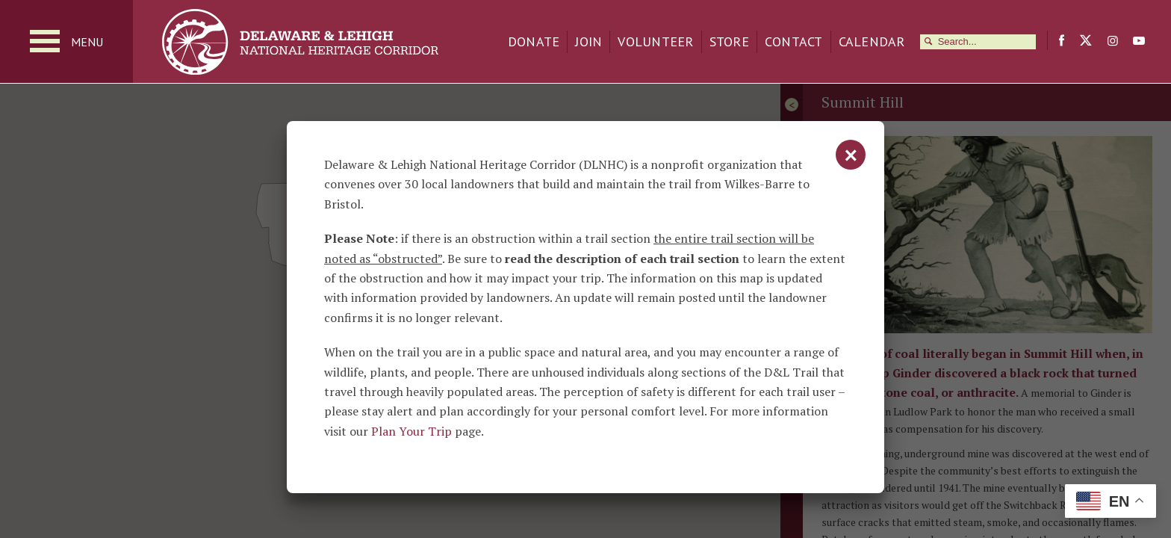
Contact (794, 41)
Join (588, 41)
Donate (534, 41)
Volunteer (655, 41)
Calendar (872, 41)
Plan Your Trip (411, 431)
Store (729, 41)
